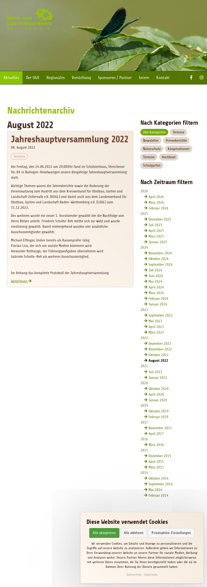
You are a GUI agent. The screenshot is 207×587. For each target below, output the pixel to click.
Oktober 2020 (158, 389)
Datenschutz (134, 574)
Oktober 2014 (158, 479)
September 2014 (160, 484)
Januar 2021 (157, 378)
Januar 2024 (157, 305)
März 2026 (156, 203)
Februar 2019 (158, 417)
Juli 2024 (155, 271)
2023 (144, 310)
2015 (144, 450)
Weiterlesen (21, 282)
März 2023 (156, 333)
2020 (144, 383)
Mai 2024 (155, 282)
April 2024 (156, 288)
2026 (144, 192)
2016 (144, 439)
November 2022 (160, 350)
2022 (144, 338)
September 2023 (160, 316)
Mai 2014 (155, 490)
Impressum (150, 574)
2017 (144, 422)
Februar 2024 (158, 299)
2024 (144, 248)
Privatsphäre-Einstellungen (171, 533)
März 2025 (156, 237)
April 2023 (156, 327)
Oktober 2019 (158, 411)
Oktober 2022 (158, 355)
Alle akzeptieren (104, 533)
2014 (144, 473)
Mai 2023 (155, 321)
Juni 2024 (155, 276)
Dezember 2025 (159, 220)
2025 (144, 214)
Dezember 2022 (159, 344)
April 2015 (156, 462)
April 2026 (156, 197)
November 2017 (160, 428)
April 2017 (156, 434)
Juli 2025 (155, 225)
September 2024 (160, 265)
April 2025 (156, 231)
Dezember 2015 (159, 456)
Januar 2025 (157, 242)
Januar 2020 (157, 400)
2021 (144, 366)
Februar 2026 (158, 209)
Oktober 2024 (158, 259)
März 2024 (156, 293)
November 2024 (160, 254)
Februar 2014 (158, 496)
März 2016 (156, 445)
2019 (144, 406)
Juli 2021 (155, 372)
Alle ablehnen (134, 533)
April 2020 (156, 395)
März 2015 (156, 467)
